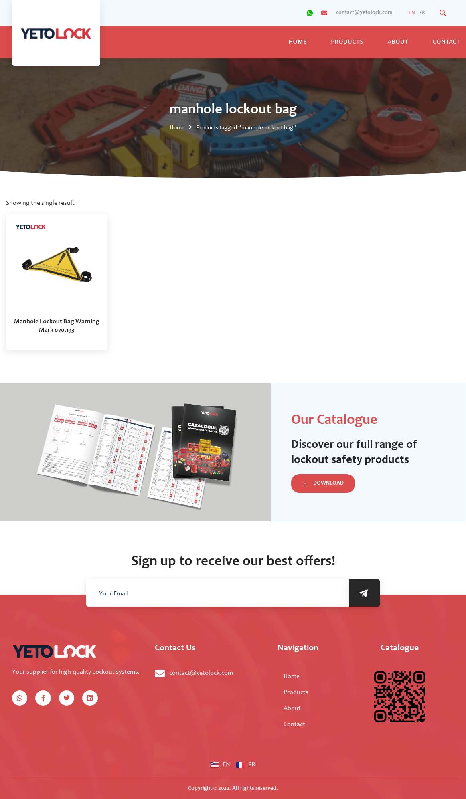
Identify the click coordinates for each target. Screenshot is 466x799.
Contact (294, 724)
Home (297, 42)
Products (347, 42)
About (397, 42)
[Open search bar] (444, 13)
